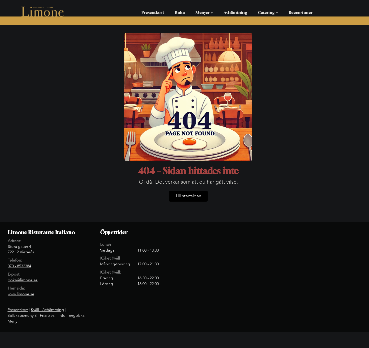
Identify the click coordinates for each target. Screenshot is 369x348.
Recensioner (300, 12)
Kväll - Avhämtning (47, 310)
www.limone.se (21, 294)
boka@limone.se (23, 280)
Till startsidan (188, 196)
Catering (268, 12)
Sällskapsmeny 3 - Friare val (32, 315)
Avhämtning (235, 12)
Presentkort (152, 12)
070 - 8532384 (19, 266)
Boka (180, 12)
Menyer (204, 12)
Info (62, 315)
